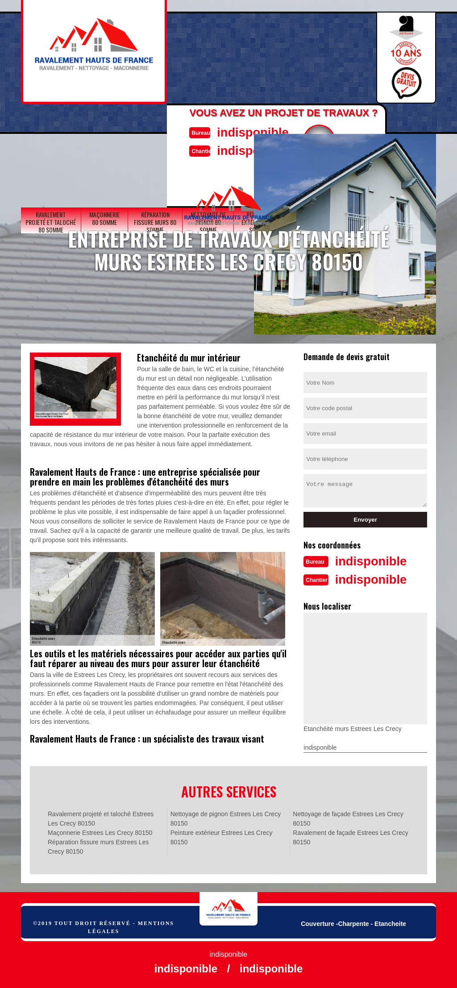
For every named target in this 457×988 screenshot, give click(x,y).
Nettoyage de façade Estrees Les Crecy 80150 (348, 817)
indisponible (248, 132)
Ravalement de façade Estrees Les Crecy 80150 (350, 836)
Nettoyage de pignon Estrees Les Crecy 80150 (225, 817)
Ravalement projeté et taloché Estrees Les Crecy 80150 (101, 817)
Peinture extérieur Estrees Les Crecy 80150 (221, 836)
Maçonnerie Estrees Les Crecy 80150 (100, 831)
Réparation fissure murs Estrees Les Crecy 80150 (98, 846)
